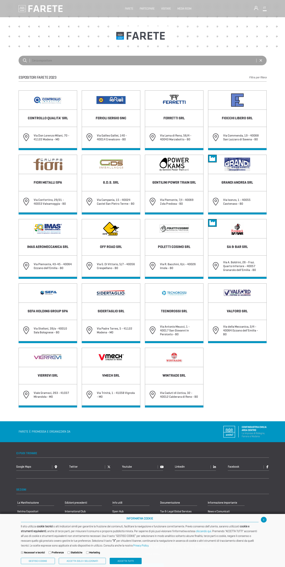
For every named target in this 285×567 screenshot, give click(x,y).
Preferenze (58, 552)
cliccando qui (203, 531)
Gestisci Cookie (38, 561)
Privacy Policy (140, 545)
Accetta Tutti (126, 561)
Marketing (94, 552)
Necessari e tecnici (34, 552)
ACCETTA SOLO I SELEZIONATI (82, 561)
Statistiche (76, 552)
